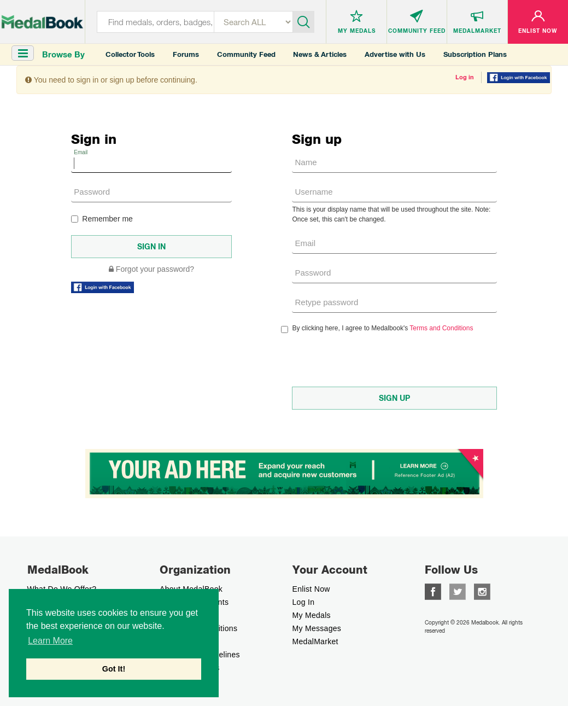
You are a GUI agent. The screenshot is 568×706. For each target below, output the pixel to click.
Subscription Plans (475, 54)
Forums (186, 54)
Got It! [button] (113, 668)
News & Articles (320, 54)
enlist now (311, 589)
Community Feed (246, 54)
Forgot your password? (151, 269)
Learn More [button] (50, 640)
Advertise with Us (395, 54)
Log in (464, 77)
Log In (303, 602)
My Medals (311, 615)
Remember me (102, 218)
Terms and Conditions (441, 328)
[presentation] (375, 360)
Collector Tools (130, 54)
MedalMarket (315, 641)
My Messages (317, 628)
